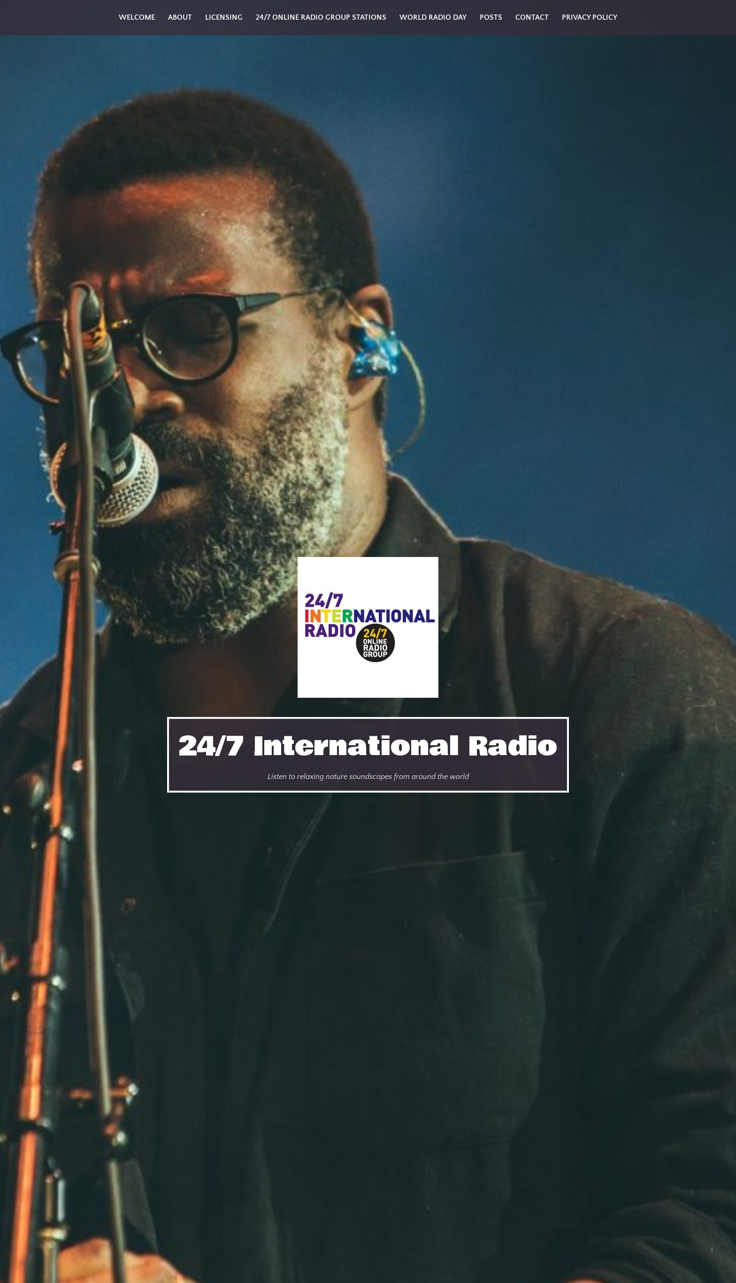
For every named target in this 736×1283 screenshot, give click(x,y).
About (180, 17)
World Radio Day (433, 17)
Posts (491, 17)
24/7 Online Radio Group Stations (321, 17)
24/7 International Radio (368, 746)
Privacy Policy (589, 17)
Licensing (224, 17)
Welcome (137, 17)
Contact (532, 17)
